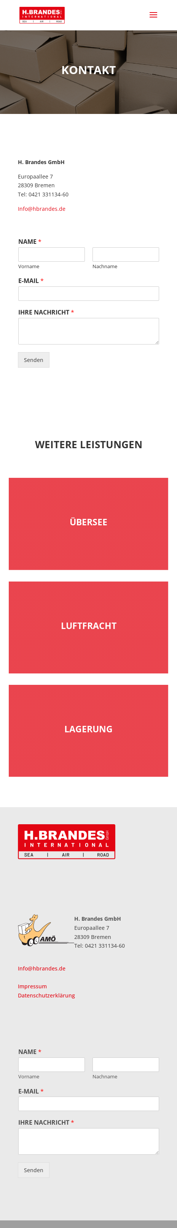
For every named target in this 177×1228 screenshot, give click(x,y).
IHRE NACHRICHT (46, 312)
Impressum (32, 986)
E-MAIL (31, 281)
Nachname (104, 266)
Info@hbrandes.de (41, 208)
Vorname (28, 266)
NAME (29, 242)
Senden (33, 360)
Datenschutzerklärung (46, 995)
